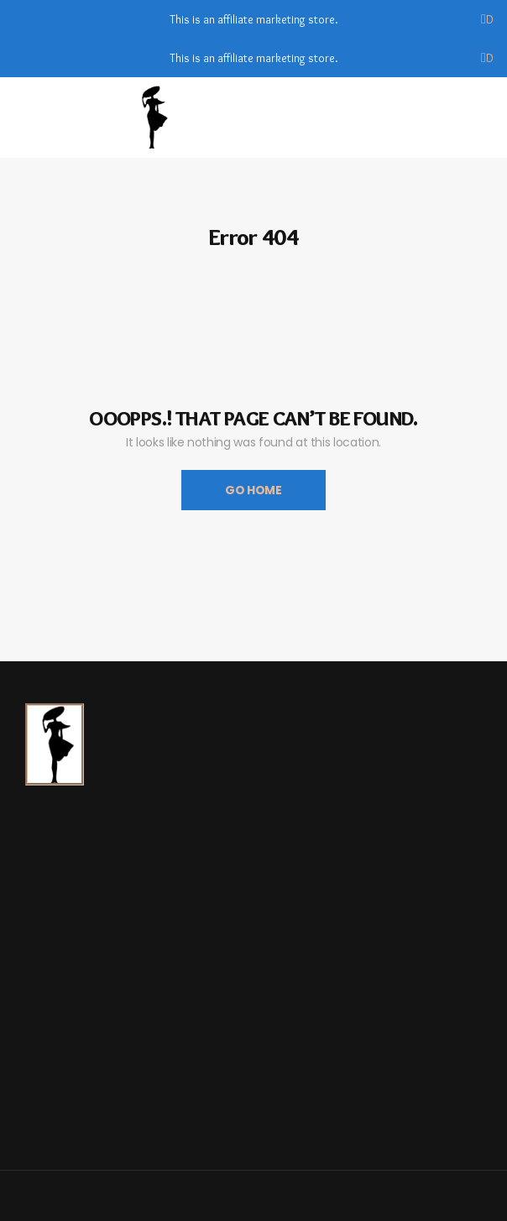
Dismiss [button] (490, 19)
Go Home (253, 490)
